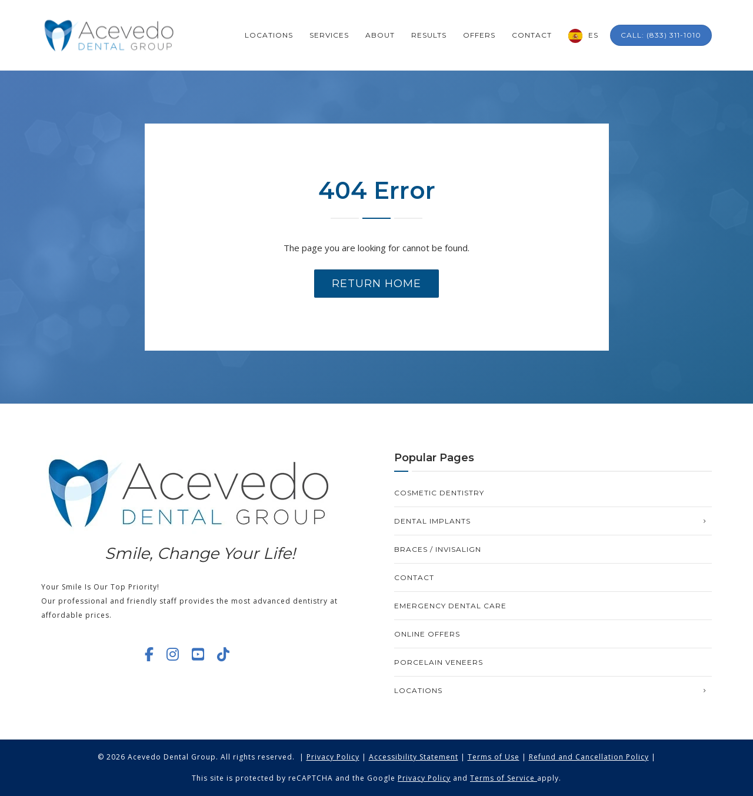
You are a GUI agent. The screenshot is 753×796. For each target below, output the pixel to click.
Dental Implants (432, 521)
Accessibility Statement (413, 757)
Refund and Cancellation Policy (589, 757)
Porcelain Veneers (438, 662)
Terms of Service (502, 778)
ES (593, 35)
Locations (269, 35)
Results (429, 35)
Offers (479, 35)
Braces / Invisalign (437, 549)
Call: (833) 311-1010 (661, 35)
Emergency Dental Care (450, 605)
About (380, 35)
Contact (532, 35)
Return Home (376, 283)
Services (329, 35)
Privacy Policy (332, 757)
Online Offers (427, 634)
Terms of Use (493, 757)
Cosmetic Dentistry (439, 492)
